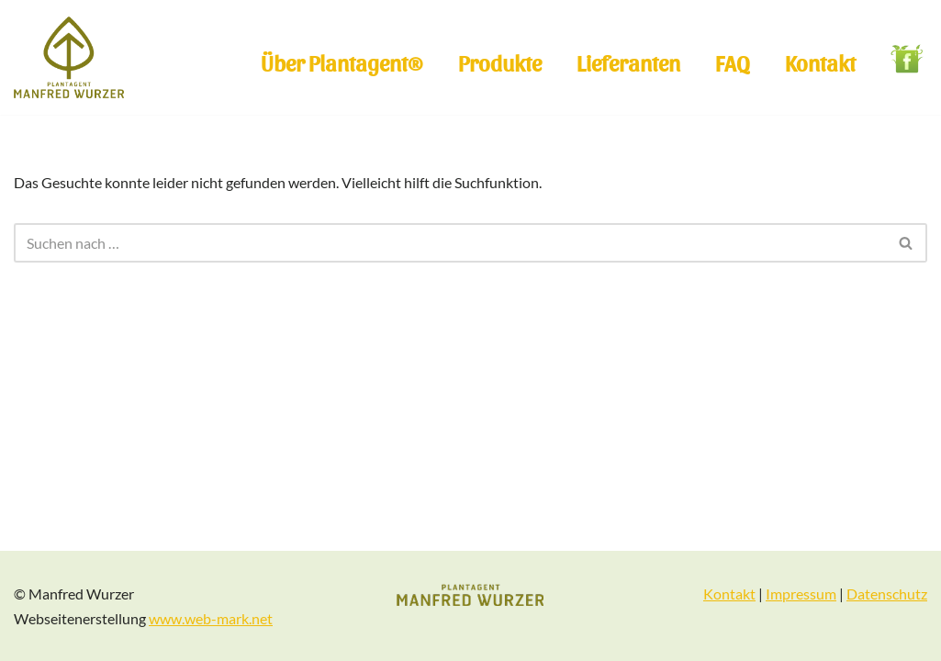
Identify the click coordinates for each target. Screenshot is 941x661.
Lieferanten (628, 62)
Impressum (801, 593)
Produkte (500, 62)
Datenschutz (886, 593)
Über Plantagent (342, 63)
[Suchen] (450, 243)
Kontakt (820, 62)
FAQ (732, 62)
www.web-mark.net (211, 618)
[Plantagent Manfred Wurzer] (69, 57)
